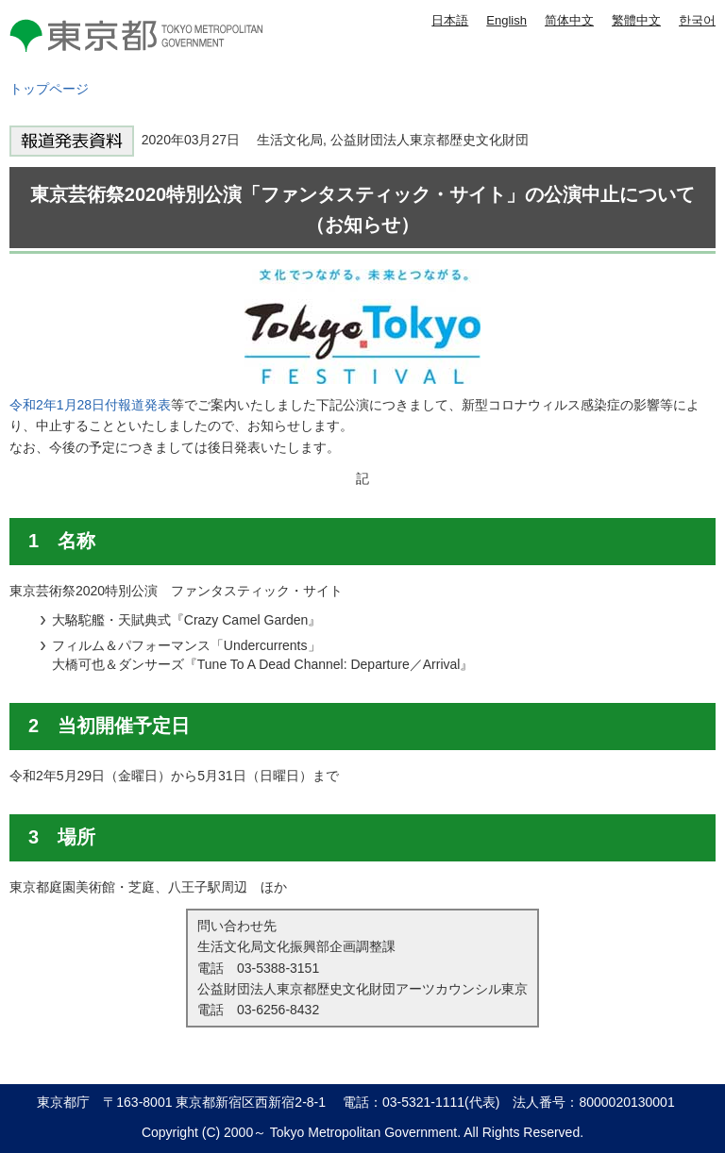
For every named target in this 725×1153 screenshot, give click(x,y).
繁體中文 (636, 20)
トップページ (49, 88)
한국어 (697, 20)
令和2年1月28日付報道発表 (90, 404)
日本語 (449, 20)
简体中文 (569, 20)
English (506, 20)
